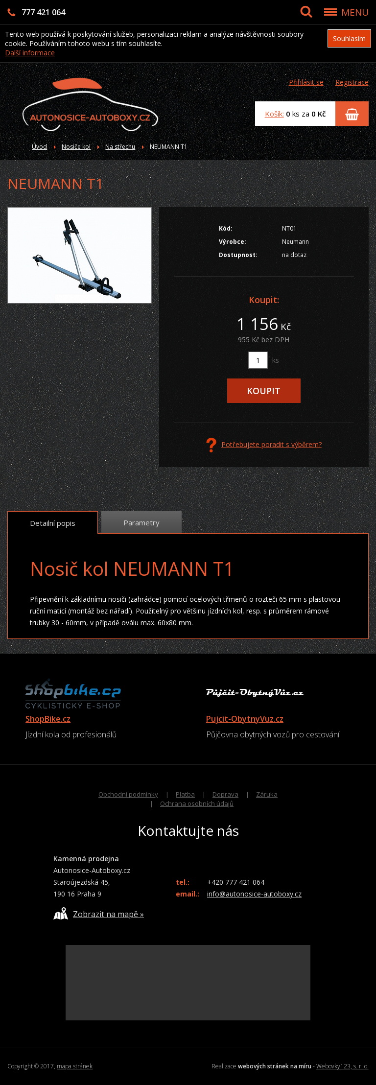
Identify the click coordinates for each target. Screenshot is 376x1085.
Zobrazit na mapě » (98, 913)
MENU (355, 12)
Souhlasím (349, 38)
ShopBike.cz (47, 718)
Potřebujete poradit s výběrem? (264, 445)
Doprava (225, 794)
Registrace (352, 82)
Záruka (267, 794)
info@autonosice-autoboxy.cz (254, 893)
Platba (185, 794)
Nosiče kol (76, 146)
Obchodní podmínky (128, 794)
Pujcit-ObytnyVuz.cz (244, 718)
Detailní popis (52, 523)
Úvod (39, 146)
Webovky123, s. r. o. (342, 1066)
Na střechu (120, 146)
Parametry (141, 522)
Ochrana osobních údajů (197, 803)
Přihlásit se (306, 82)
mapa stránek (75, 1066)
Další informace (30, 52)
